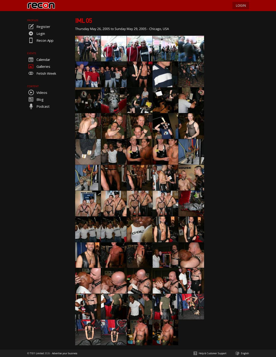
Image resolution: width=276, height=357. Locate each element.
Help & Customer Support (212, 353)
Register (38, 26)
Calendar (38, 59)
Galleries (38, 66)
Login (36, 33)
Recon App (40, 40)
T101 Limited (37, 353)
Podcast (38, 106)
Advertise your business (64, 353)
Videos (37, 92)
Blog (35, 99)
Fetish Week (41, 73)
